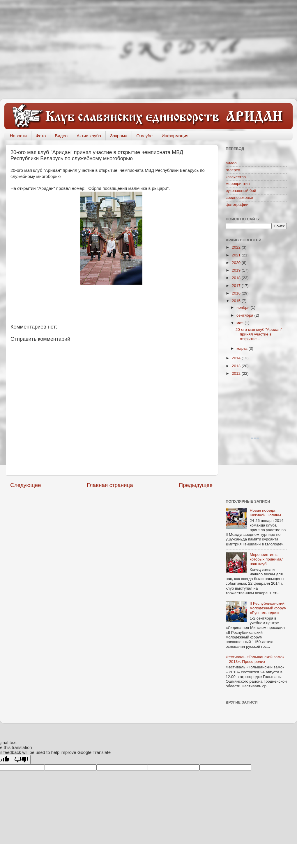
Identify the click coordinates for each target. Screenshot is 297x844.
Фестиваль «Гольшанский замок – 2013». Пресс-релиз (255, 659)
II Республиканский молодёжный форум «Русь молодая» (268, 608)
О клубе (144, 135)
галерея (233, 170)
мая (240, 323)
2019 (237, 270)
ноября (243, 307)
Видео (61, 135)
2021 (237, 255)
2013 (237, 366)
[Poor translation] (21, 759)
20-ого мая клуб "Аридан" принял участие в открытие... (259, 334)
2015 (237, 301)
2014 (237, 358)
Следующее (25, 485)
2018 (237, 278)
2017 (237, 285)
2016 (237, 293)
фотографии (237, 204)
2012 (237, 373)
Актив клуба (89, 135)
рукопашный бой (241, 190)
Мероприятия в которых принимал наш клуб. (267, 559)
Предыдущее (196, 485)
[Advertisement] (148, 49)
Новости (18, 135)
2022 (237, 247)
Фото (41, 135)
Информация (175, 135)
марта (242, 348)
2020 (237, 262)
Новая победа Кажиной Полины (265, 512)
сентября (245, 315)
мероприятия (238, 183)
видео (231, 163)
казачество (236, 177)
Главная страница (110, 485)
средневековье (239, 197)
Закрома (118, 135)
